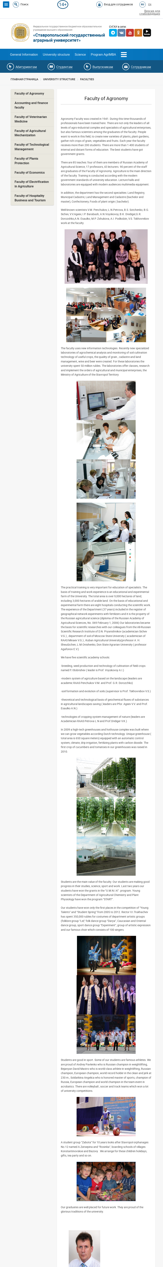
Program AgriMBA (103, 54)
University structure (56, 54)
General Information (24, 54)
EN (149, 4)
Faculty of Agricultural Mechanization (30, 133)
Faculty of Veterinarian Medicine (31, 119)
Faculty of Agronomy (29, 93)
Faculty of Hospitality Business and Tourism (30, 198)
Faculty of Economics (30, 172)
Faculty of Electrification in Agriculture (32, 184)
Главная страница (24, 79)
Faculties (87, 79)
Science (80, 54)
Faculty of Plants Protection (26, 161)
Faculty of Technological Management (32, 147)
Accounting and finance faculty (31, 105)
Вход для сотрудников (118, 4)
